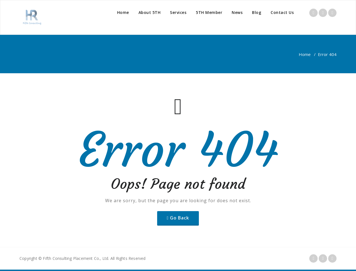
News (237, 12)
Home (123, 12)
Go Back (179, 218)
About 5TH (150, 12)
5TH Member (209, 12)
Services (178, 12)
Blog (256, 12)
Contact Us (282, 12)
